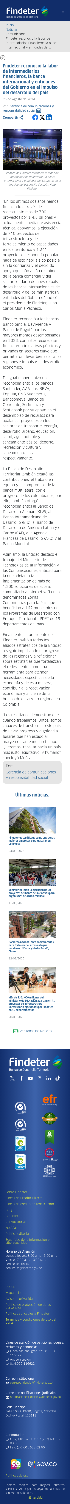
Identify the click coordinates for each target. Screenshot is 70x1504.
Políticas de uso (17, 1475)
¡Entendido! (35, 1498)
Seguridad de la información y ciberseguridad (28, 1241)
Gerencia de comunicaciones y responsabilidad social (31, 775)
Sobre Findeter (16, 1192)
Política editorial (18, 1233)
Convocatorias (16, 1221)
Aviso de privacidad (20, 1298)
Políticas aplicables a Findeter (27, 1313)
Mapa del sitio (16, 1292)
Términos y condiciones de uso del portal (31, 1321)
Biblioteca (13, 1216)
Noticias (12, 29)
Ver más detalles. (22, 1493)
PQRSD (10, 1287)
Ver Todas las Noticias (32, 1031)
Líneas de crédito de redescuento (30, 1204)
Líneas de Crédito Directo (24, 1198)
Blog (9, 1210)
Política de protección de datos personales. (28, 1306)
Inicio (10, 25)
